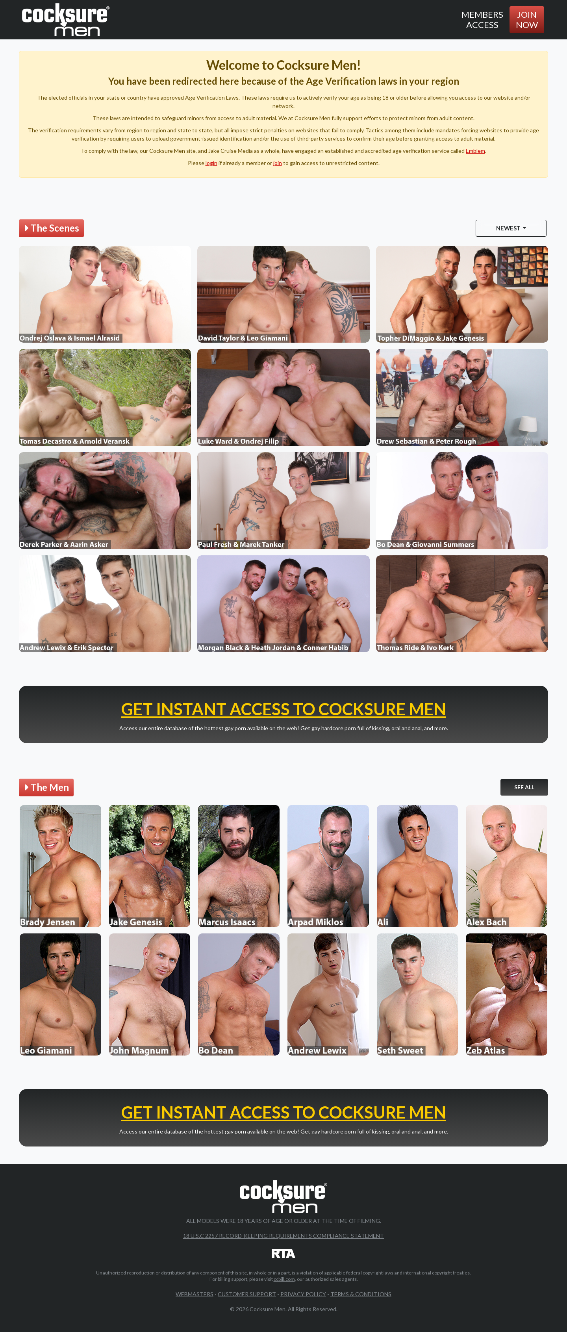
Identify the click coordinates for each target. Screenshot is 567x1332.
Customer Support (247, 1294)
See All (524, 787)
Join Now (527, 19)
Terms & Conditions (360, 1294)
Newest (509, 228)
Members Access (482, 19)
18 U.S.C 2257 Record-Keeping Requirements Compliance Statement (283, 1235)
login (211, 163)
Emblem (475, 150)
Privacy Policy (303, 1294)
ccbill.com (284, 1279)
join (277, 163)
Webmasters (194, 1294)
